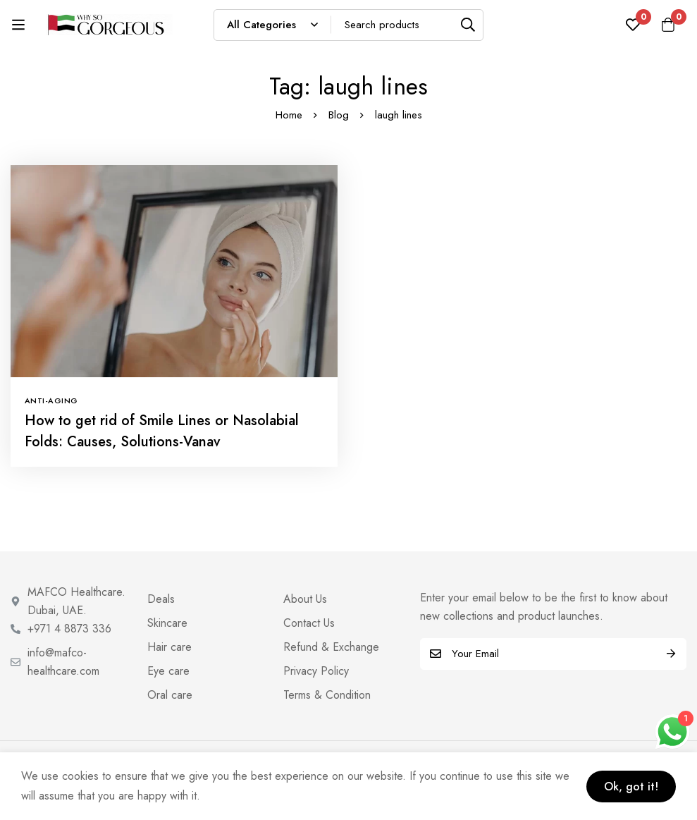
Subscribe (670, 654)
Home (289, 115)
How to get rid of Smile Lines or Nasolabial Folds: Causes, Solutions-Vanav (162, 431)
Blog (338, 115)
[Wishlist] (632, 24)
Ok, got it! (631, 786)
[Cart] (668, 24)
